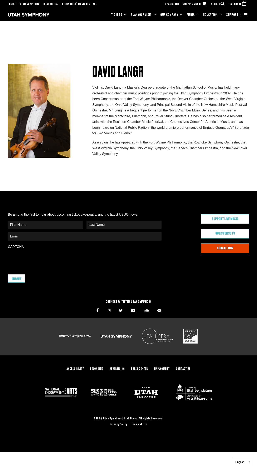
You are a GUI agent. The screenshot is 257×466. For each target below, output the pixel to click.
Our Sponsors (225, 233)
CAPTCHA (16, 246)
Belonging (96, 368)
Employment (162, 368)
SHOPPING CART (195, 4)
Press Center (139, 368)
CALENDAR (239, 4)
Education (210, 14)
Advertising (117, 368)
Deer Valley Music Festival (79, 4)
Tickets (116, 14)
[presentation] (39, 259)
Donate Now (225, 248)
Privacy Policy (118, 424)
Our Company (169, 14)
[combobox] (243, 462)
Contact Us (183, 368)
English (239, 462)
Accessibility (75, 368)
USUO (12, 4)
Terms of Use (139, 424)
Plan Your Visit (141, 14)
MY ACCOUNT (171, 4)
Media (191, 14)
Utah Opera (50, 4)
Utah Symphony (29, 4)
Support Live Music (225, 219)
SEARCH (218, 4)
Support (232, 14)
